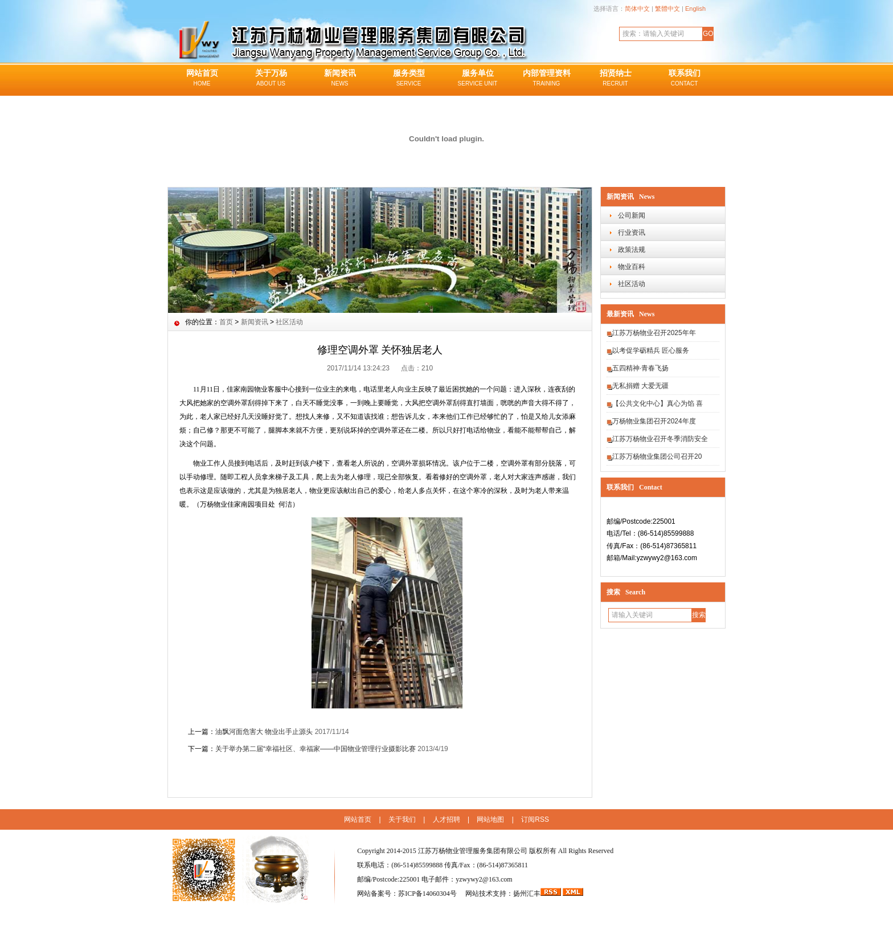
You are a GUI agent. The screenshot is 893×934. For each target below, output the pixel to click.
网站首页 (202, 78)
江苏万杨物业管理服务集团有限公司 (472, 851)
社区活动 (631, 284)
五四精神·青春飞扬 (640, 368)
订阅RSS (535, 819)
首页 (226, 322)
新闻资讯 (339, 78)
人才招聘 (446, 819)
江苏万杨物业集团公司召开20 (657, 456)
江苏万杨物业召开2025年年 (654, 333)
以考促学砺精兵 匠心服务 (650, 350)
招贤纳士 (615, 78)
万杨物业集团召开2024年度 (654, 421)
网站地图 (490, 819)
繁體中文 (667, 8)
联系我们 (684, 78)
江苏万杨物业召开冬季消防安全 (660, 439)
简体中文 (637, 8)
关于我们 (402, 819)
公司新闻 (631, 215)
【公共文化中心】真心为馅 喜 (657, 403)
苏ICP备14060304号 (428, 894)
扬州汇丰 (526, 894)
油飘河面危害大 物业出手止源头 (264, 732)
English (695, 8)
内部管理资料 (546, 78)
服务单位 (477, 78)
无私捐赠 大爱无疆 (640, 386)
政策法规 (631, 250)
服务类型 (408, 78)
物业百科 (631, 267)
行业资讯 (631, 232)
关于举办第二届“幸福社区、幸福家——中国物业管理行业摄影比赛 (315, 749)
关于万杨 (271, 78)
